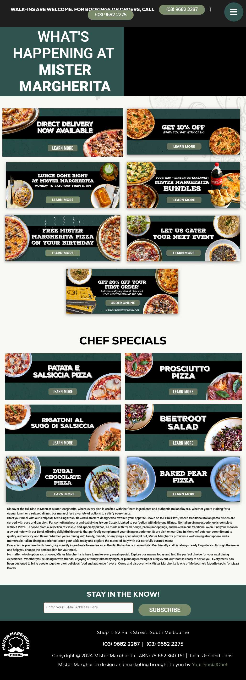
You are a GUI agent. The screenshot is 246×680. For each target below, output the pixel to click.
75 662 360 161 (168, 654)
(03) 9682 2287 (182, 10)
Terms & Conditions (211, 654)
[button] (233, 12)
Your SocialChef (210, 663)
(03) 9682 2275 (110, 15)
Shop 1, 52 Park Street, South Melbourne (143, 631)
